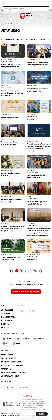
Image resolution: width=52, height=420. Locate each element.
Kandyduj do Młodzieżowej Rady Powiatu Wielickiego (37, 176)
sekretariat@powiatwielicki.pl (26, 284)
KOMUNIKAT (31, 120)
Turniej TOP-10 (32, 259)
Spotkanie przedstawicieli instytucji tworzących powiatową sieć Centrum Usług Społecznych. (13, 228)
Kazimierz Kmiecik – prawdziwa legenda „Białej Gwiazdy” (37, 203)
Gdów (16, 343)
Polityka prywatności (11, 362)
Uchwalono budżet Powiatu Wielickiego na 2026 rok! (10, 143)
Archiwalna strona (10, 376)
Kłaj (6, 343)
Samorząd (5, 313)
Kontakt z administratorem (13, 372)
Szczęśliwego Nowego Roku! (10, 118)
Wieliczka (8, 339)
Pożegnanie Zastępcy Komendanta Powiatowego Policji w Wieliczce (38, 63)
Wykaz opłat (6, 369)
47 (35, 271)
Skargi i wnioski (8, 358)
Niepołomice (23, 339)
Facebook (9, 387)
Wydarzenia (24, 39)
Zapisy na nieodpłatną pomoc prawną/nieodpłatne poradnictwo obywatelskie (12, 93)
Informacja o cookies (40, 409)
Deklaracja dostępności (12, 365)
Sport (49, 39)
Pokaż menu (3, 3)
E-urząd (5, 324)
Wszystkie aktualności (10, 39)
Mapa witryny (7, 355)
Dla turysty (6, 321)
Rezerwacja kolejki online (26, 291)
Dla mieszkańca (8, 317)
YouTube (24, 387)
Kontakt (5, 328)
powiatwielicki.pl (9, 24)
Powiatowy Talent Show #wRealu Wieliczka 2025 (11, 201)
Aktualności (7, 310)
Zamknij (41, 414)
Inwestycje (34, 39)
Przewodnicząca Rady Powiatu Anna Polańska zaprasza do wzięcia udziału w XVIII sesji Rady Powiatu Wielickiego (38, 147)
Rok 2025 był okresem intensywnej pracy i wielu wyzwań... (37, 90)
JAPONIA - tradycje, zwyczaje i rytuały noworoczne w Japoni (10, 65)
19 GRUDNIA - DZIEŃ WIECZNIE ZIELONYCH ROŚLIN (11, 258)
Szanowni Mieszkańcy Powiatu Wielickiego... (10, 174)
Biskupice (39, 339)
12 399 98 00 (26, 281)
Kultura (42, 39)
